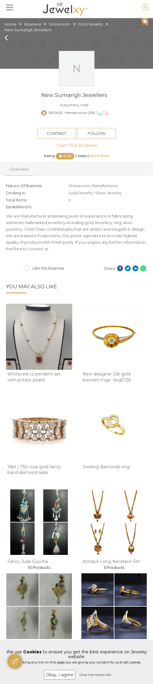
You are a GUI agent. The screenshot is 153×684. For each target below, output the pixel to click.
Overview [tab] (19, 169)
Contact (56, 133)
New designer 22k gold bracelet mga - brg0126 (107, 377)
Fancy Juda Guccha (27, 561)
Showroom (59, 24)
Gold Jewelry (90, 24)
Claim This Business (76, 145)
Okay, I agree (59, 674)
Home (10, 24)
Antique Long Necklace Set (111, 561)
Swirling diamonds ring (106, 466)
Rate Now (99, 156)
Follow (96, 133)
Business (32, 24)
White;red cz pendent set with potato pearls (34, 377)
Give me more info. (95, 674)
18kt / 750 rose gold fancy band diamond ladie (34, 469)
